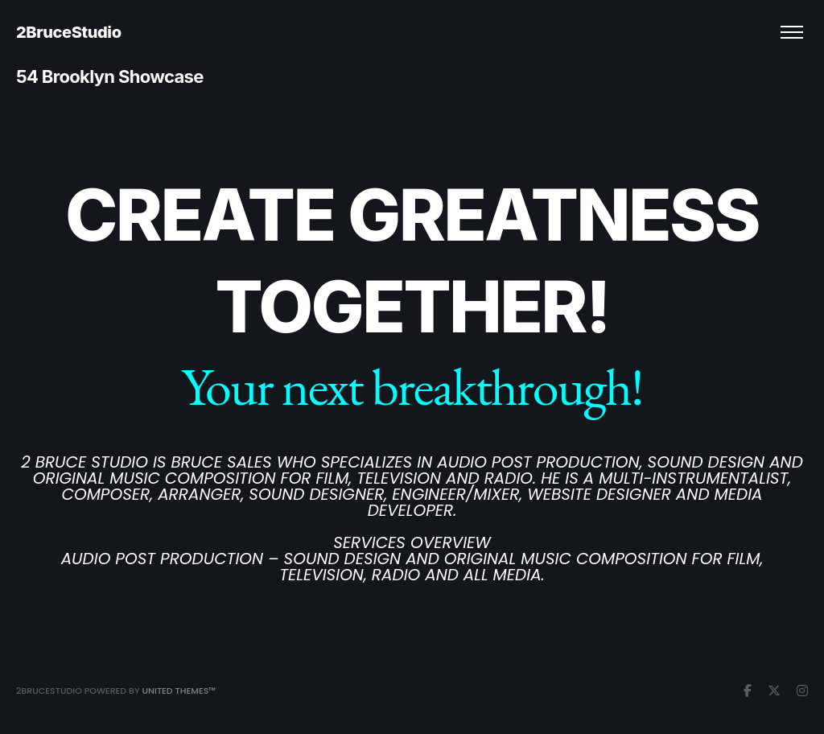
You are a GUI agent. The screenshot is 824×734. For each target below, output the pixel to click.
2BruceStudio (69, 32)
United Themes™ (179, 690)
